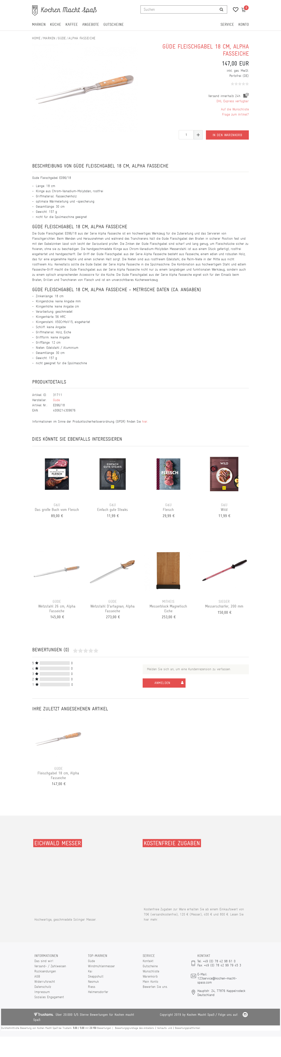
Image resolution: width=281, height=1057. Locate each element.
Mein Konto (150, 981)
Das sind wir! (43, 961)
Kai (90, 971)
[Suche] (221, 9)
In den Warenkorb (227, 135)
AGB (37, 976)
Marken (39, 24)
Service (227, 24)
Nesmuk (93, 981)
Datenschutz (42, 987)
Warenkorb (150, 976)
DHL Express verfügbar (232, 101)
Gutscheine (113, 24)
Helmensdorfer (98, 992)
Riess (91, 987)
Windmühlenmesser (101, 966)
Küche (55, 24)
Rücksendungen (45, 971)
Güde (62, 38)
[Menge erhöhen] (198, 134)
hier (144, 421)
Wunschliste (151, 971)
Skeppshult (95, 976)
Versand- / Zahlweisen (50, 966)
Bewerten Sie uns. (155, 987)
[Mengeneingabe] (186, 134)
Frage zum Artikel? (235, 114)
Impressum (42, 992)
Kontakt (148, 961)
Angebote (90, 24)
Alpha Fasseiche (81, 38)
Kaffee (71, 24)
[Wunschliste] (234, 10)
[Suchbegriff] (178, 9)
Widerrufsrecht (44, 981)
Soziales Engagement (49, 997)
